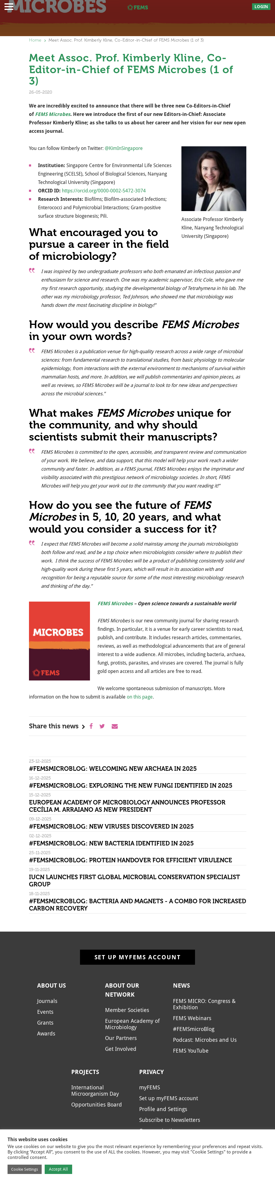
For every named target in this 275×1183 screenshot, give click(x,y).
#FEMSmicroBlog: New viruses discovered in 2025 (111, 826)
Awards (46, 1033)
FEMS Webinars (192, 1018)
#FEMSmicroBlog (193, 1029)
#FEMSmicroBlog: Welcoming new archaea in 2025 (113, 768)
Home (35, 40)
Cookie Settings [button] (24, 1169)
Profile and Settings (163, 1109)
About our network (122, 990)
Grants (45, 1023)
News (181, 985)
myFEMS (149, 1087)
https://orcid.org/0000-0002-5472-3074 (104, 191)
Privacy (151, 1072)
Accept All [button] (58, 1169)
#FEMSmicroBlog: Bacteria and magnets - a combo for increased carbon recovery (137, 905)
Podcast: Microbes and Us (205, 1040)
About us (51, 985)
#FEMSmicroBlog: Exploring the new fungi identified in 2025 (130, 785)
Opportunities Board (96, 1104)
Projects (85, 1072)
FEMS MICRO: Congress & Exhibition (204, 1004)
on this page (140, 697)
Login (261, 6)
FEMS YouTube (191, 1051)
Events (45, 1012)
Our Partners (121, 1038)
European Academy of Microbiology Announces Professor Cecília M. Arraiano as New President (127, 806)
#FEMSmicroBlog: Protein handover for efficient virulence (130, 860)
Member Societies (127, 1010)
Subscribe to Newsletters (169, 1120)
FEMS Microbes (115, 603)
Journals (47, 1001)
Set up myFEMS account (137, 957)
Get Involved (120, 1049)
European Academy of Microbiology (132, 1024)
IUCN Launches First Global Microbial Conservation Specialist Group (134, 880)
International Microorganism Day (95, 1090)
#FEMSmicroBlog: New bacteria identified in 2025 (111, 843)
